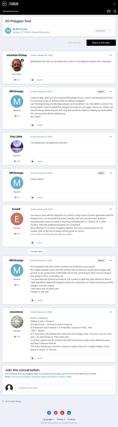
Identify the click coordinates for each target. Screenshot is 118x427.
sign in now (66, 373)
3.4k (17, 336)
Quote (39, 80)
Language (48, 419)
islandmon (16, 311)
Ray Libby (16, 136)
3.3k (17, 161)
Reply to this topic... (28, 388)
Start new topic (75, 42)
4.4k (17, 80)
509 (17, 234)
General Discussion (40, 32)
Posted (41, 55)
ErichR (16, 209)
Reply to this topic (101, 42)
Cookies (71, 419)
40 (17, 116)
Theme (61, 419)
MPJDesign (21, 29)
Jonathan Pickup (16, 55)
